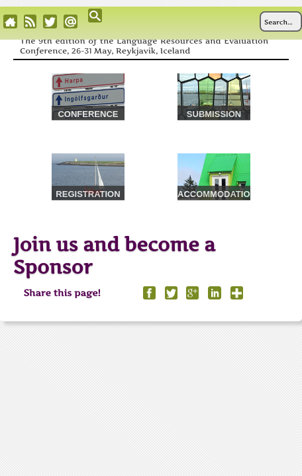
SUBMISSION (214, 114)
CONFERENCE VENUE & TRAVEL (88, 114)
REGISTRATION (88, 194)
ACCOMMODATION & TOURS (213, 194)
